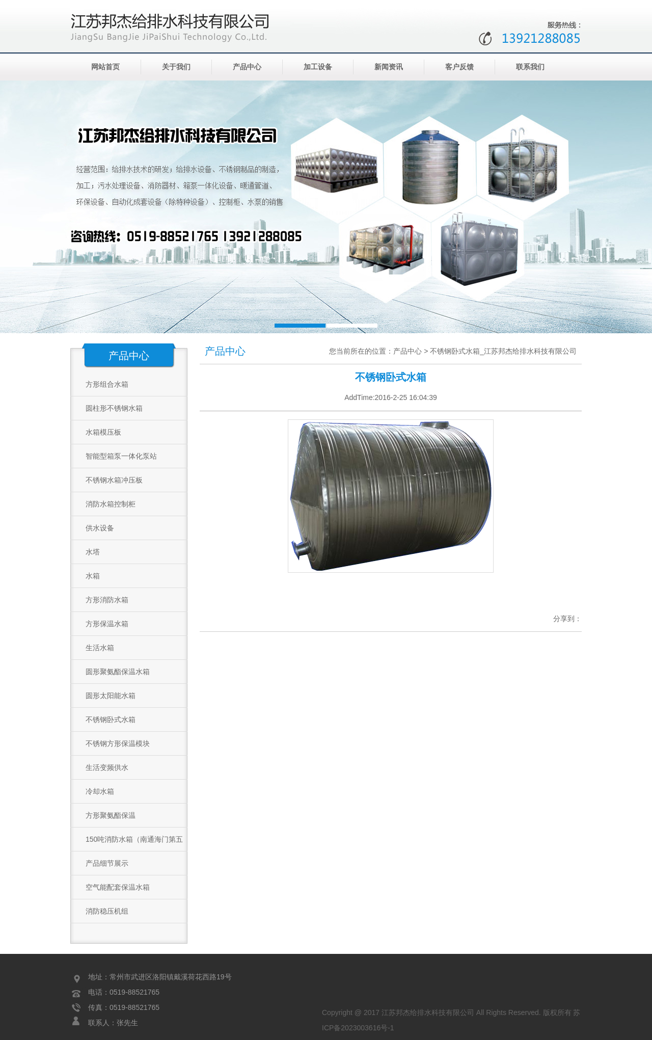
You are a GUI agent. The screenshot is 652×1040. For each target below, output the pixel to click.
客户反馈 (459, 67)
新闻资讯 (388, 67)
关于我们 (176, 67)
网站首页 (105, 67)
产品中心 (247, 67)
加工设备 (318, 67)
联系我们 (530, 67)
